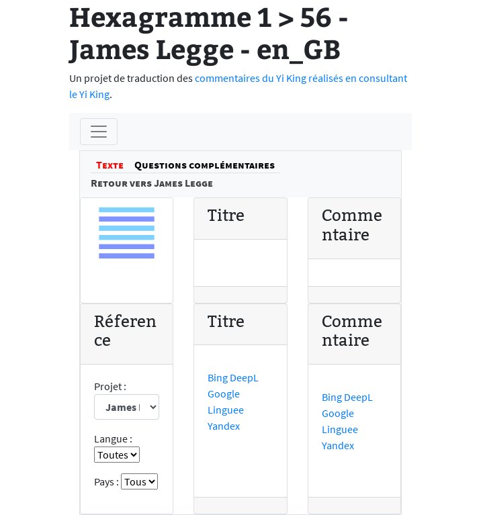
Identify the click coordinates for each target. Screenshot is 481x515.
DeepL (244, 377)
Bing (218, 377)
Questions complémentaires (204, 164)
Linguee (226, 409)
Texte (110, 164)
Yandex (224, 425)
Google (224, 393)
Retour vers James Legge (152, 182)
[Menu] (99, 131)
